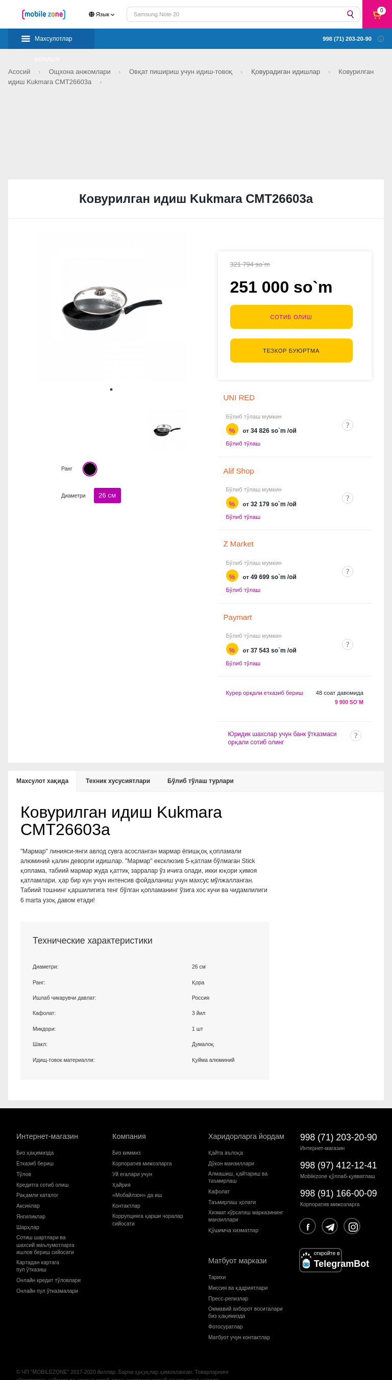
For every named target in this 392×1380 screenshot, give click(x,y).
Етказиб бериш (35, 1147)
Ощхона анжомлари (81, 71)
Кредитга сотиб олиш (42, 1168)
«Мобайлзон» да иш (137, 1179)
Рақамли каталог (37, 1179)
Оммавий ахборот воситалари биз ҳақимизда (245, 1296)
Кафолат (219, 1175)
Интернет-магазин (47, 1120)
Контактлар (126, 1189)
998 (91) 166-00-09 (338, 1177)
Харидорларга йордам (246, 1120)
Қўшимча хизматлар (233, 1214)
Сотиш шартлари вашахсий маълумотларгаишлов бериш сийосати (45, 1228)
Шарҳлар (27, 1211)
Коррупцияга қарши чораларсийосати (147, 1203)
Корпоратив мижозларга (142, 1147)
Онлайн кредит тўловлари (48, 1264)
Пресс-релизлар (228, 1282)
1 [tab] (111, 389)
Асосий (20, 71)
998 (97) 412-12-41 (338, 1149)
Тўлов (23, 1157)
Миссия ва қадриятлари (237, 1271)
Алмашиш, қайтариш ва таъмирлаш (237, 1160)
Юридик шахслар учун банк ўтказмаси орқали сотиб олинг (282, 722)
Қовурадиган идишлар (286, 71)
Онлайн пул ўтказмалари (47, 1275)
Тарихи (217, 1261)
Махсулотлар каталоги (53, 42)
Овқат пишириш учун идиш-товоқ (181, 71)
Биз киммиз (126, 1136)
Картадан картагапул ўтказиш (37, 1249)
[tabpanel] (111, 306)
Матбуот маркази (237, 1244)
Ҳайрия (121, 1168)
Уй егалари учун (132, 1157)
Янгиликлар (30, 1200)
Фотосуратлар (225, 1310)
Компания (129, 1120)
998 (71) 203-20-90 (338, 1121)
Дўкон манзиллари (231, 1147)
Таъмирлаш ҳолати (232, 1186)
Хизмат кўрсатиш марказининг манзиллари (245, 1199)
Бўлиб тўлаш (243, 427)
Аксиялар (28, 1189)
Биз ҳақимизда (35, 1136)
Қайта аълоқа (225, 1136)
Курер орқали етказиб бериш (264, 676)
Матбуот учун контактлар (239, 1321)
